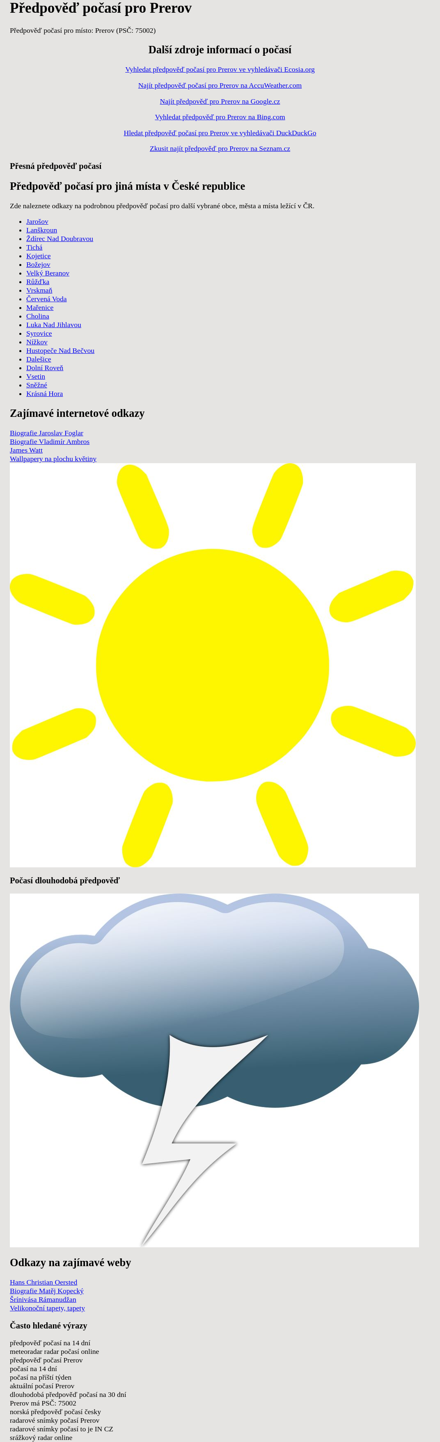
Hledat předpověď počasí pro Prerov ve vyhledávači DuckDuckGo (220, 133)
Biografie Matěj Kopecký (47, 1291)
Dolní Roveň (44, 368)
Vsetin (35, 376)
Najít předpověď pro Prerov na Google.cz (220, 101)
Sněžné (36, 385)
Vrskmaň (39, 290)
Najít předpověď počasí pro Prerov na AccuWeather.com (220, 85)
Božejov (38, 264)
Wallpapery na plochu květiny (53, 459)
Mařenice (39, 307)
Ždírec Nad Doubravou (59, 238)
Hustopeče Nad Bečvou (60, 350)
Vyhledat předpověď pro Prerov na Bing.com (220, 117)
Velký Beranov (47, 273)
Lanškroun (41, 230)
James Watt (26, 450)
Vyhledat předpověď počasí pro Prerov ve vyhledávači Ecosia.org (220, 69)
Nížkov (37, 342)
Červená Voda (46, 299)
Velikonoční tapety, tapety (47, 1308)
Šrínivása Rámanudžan (43, 1299)
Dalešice (38, 359)
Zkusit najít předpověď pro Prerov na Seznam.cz (220, 148)
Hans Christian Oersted (43, 1282)
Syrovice (39, 333)
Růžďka (37, 281)
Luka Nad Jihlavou (53, 325)
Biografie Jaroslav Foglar (46, 433)
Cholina (37, 316)
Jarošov (37, 221)
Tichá (34, 247)
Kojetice (38, 256)
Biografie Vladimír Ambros (49, 441)
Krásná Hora (44, 393)
